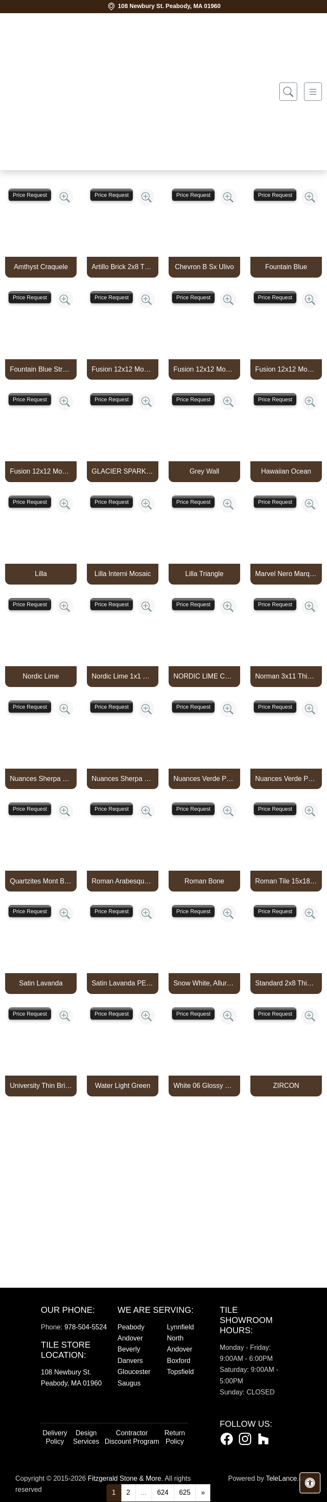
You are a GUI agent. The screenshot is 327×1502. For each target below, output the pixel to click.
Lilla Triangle (204, 573)
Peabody (131, 1327)
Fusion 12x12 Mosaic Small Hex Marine (286, 369)
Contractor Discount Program (132, 1437)
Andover (130, 1338)
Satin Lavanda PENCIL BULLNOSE (123, 983)
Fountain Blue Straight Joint (41, 369)
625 (185, 1492)
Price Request (30, 195)
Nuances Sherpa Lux (41, 778)
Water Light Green (122, 1085)
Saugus (129, 1383)
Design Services (86, 1437)
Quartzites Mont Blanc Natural (41, 881)
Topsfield (180, 1371)
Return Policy (174, 1437)
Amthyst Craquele (41, 266)
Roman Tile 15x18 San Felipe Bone (286, 881)
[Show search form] (288, 91)
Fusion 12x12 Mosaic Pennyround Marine (123, 369)
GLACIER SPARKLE (123, 471)
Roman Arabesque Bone (123, 881)
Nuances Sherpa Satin (123, 778)
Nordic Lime (41, 676)
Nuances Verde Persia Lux (204, 778)
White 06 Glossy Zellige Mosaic (204, 1085)
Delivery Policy (55, 1437)
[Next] (202, 1492)
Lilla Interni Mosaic (123, 573)
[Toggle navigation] (313, 91)
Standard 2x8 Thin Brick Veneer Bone (286, 983)
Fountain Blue (286, 266)
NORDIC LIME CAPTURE (204, 676)
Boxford (178, 1360)
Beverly (129, 1349)
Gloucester (134, 1371)
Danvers (130, 1360)
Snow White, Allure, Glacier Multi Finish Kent (204, 983)
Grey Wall (204, 471)
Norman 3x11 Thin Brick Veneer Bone (286, 676)
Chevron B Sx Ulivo (204, 266)
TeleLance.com (289, 1478)
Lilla (41, 573)
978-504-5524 (85, 1327)
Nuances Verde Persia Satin (286, 778)
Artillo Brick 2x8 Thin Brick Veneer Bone (123, 266)
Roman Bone (204, 881)
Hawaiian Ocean (286, 471)
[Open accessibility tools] (310, 1482)
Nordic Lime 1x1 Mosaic (123, 676)
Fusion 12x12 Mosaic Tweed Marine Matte (41, 471)
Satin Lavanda (41, 983)
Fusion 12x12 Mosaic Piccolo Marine (204, 369)
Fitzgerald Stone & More (124, 1478)
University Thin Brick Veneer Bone (41, 1085)
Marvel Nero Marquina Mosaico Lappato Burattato (286, 573)
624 (163, 1492)
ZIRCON (286, 1085)
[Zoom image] (64, 197)
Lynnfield (180, 1327)
